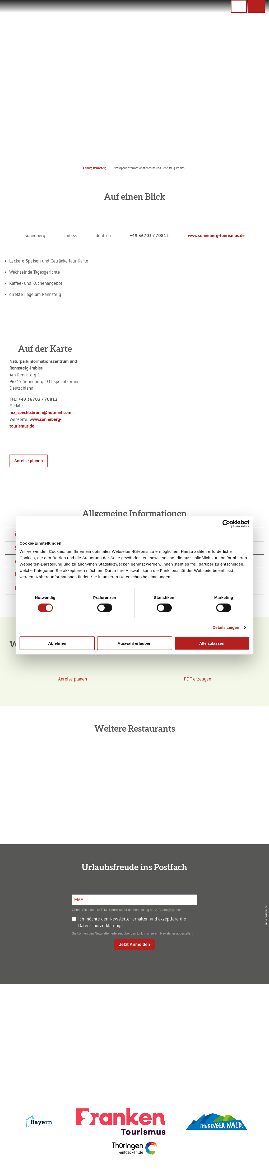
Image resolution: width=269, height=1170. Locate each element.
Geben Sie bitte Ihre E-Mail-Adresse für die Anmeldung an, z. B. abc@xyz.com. (127, 909)
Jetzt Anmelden (134, 944)
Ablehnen (57, 643)
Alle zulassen (211, 643)
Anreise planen (133, 1001)
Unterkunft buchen (133, 1010)
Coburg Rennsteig (94, 168)
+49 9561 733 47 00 (49, 1031)
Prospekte (133, 1019)
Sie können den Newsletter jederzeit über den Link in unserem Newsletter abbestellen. (132, 933)
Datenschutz (223, 1010)
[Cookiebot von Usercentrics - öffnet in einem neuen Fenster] (226, 524)
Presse (223, 1019)
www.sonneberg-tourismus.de (216, 235)
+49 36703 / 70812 (149, 235)
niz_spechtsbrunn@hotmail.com (40, 412)
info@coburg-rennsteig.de (51, 1037)
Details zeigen (225, 627)
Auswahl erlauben (134, 643)
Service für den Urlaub (223, 1028)
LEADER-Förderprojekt (222, 1037)
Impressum (223, 1001)
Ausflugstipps (133, 1028)
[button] (256, 6)
